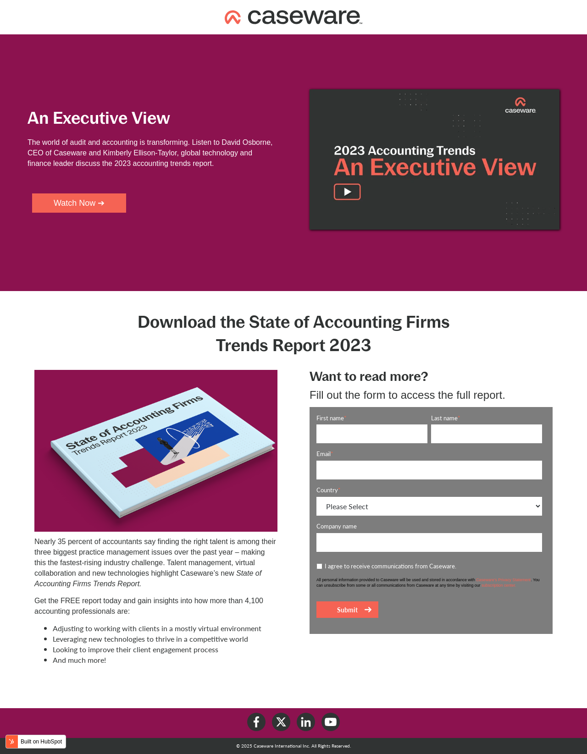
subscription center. (499, 585)
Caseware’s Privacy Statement (503, 580)
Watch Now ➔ (79, 203)
